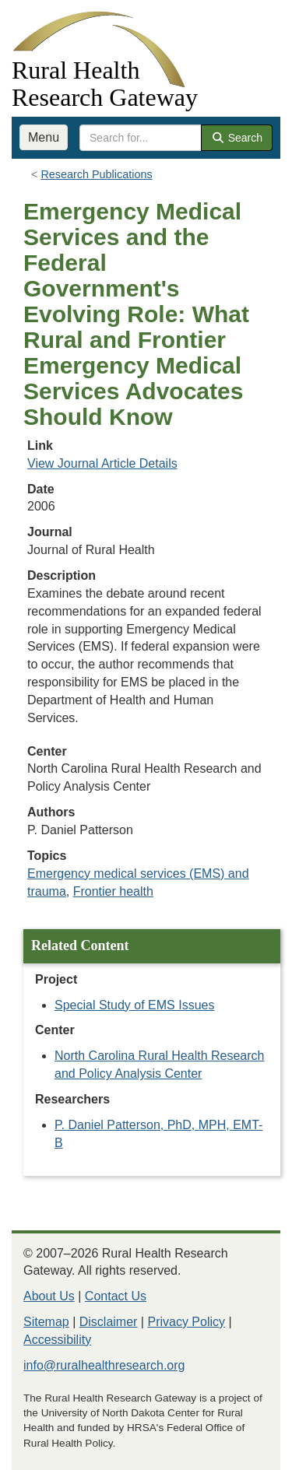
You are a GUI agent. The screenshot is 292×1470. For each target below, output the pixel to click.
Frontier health (113, 891)
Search (236, 138)
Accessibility (57, 1339)
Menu (43, 137)
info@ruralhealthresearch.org (104, 1365)
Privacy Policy (186, 1321)
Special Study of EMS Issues (134, 1005)
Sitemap (46, 1321)
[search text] (140, 138)
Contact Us (115, 1296)
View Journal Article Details (102, 463)
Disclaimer (108, 1321)
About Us (49, 1296)
